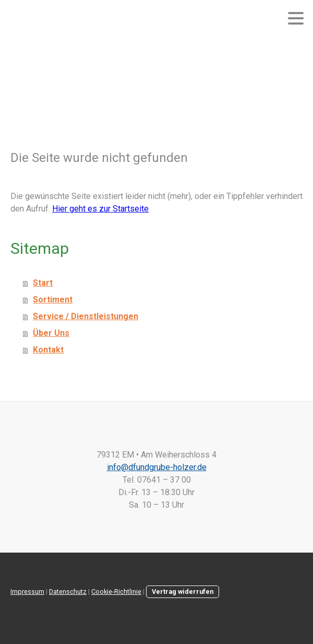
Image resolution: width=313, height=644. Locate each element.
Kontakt (48, 350)
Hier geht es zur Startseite (100, 209)
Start (43, 283)
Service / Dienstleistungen (85, 316)
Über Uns (51, 333)
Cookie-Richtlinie (116, 591)
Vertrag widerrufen (182, 591)
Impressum (27, 591)
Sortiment (53, 300)
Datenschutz (68, 591)
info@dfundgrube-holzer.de (157, 467)
